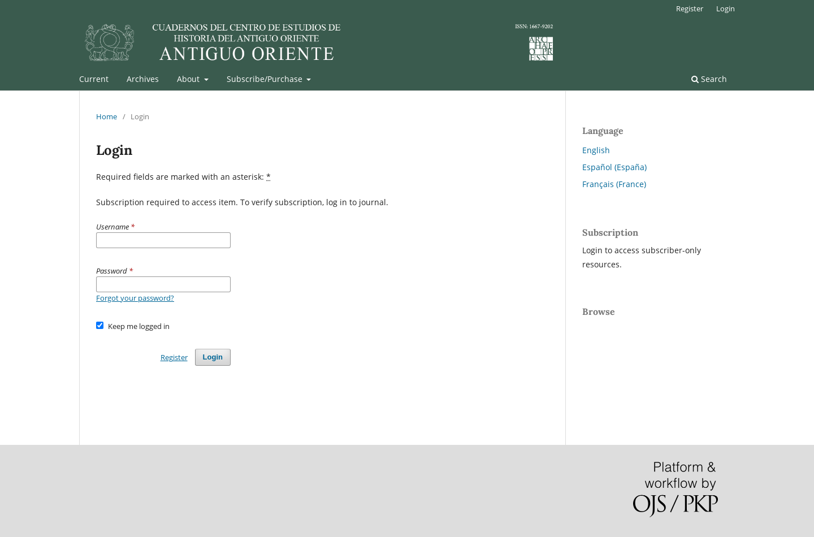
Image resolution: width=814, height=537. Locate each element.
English (596, 150)
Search (709, 78)
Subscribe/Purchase (266, 78)
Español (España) (614, 167)
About (189, 78)
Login (725, 8)
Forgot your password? (135, 298)
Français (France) (614, 184)
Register (689, 8)
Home (106, 116)
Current (94, 78)
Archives (143, 78)
